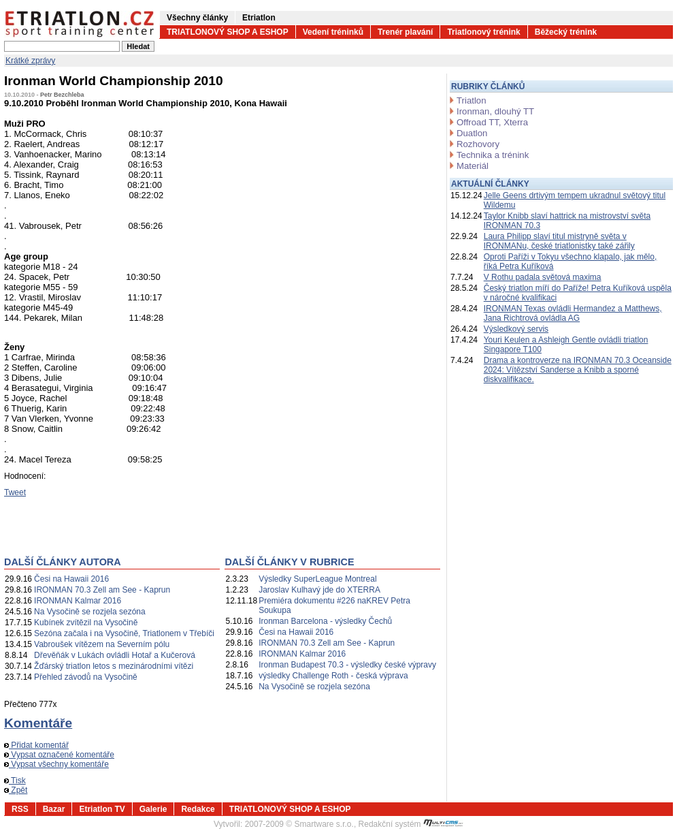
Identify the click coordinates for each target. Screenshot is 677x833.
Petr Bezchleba (62, 94)
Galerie (153, 809)
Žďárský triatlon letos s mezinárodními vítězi (113, 666)
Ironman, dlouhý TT (495, 111)
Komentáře (38, 723)
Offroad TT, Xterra (492, 122)
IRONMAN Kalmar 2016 (77, 601)
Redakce (197, 809)
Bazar (54, 809)
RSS (20, 809)
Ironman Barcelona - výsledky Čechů (325, 621)
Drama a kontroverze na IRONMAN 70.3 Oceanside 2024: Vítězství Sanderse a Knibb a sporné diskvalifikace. (578, 370)
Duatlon (472, 133)
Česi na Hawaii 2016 (71, 579)
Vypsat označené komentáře (59, 754)
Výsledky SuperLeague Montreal (317, 579)
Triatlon (471, 100)
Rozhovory (478, 144)
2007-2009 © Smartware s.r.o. (299, 824)
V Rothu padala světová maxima (542, 277)
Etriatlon (259, 17)
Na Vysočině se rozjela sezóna (90, 611)
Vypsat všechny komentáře (56, 764)
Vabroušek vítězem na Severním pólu (101, 644)
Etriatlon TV (102, 809)
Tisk (15, 780)
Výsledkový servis (516, 329)
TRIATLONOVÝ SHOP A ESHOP (227, 32)
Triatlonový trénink (483, 32)
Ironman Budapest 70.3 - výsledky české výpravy (347, 665)
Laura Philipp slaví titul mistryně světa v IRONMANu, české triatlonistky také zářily (559, 241)
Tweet (15, 492)
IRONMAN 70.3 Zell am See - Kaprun (102, 590)
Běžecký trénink (566, 32)
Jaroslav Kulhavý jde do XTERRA (319, 590)
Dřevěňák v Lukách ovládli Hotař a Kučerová (114, 655)
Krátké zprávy (30, 60)
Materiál (473, 166)
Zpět (15, 790)
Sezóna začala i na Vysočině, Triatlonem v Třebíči (124, 633)
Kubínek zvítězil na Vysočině (85, 622)
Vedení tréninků (333, 32)
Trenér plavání (405, 32)
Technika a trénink (493, 155)
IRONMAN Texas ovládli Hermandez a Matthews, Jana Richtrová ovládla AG (573, 313)
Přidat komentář (36, 745)
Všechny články (197, 17)
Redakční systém (411, 824)
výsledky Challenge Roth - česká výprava (333, 675)
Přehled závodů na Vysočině (85, 677)
